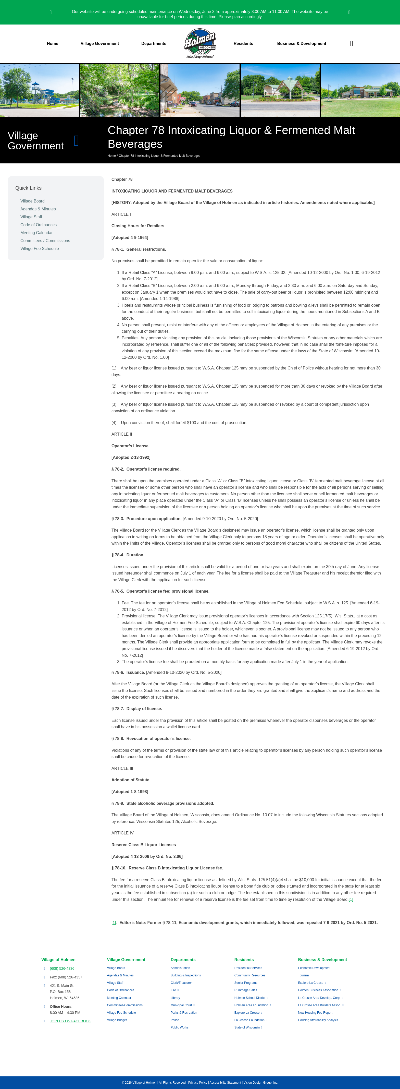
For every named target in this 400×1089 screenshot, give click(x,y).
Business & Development (322, 960)
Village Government (126, 960)
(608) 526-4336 (62, 968)
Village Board (32, 201)
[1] (351, 899)
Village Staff (31, 217)
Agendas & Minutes (38, 209)
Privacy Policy (197, 1082)
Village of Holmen (58, 960)
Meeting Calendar (36, 233)
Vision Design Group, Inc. (261, 1082)
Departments (183, 960)
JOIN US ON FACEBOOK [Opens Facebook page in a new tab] (70, 1021)
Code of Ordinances (38, 225)
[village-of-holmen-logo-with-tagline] (200, 30)
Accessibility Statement (225, 1082)
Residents (244, 960)
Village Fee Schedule (39, 248)
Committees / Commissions (45, 240)
